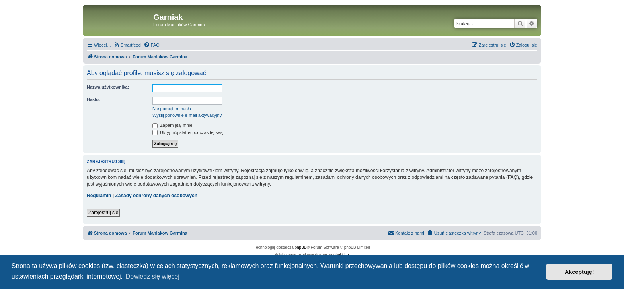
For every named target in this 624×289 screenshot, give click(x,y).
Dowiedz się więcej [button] (152, 276)
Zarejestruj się (103, 212)
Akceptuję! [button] (579, 272)
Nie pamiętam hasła (171, 108)
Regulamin (99, 195)
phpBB (301, 247)
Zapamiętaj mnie (172, 125)
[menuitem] (127, 45)
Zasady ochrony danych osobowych (156, 195)
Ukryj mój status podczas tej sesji (188, 132)
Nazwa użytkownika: (108, 87)
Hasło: (93, 99)
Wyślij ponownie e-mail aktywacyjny (187, 115)
